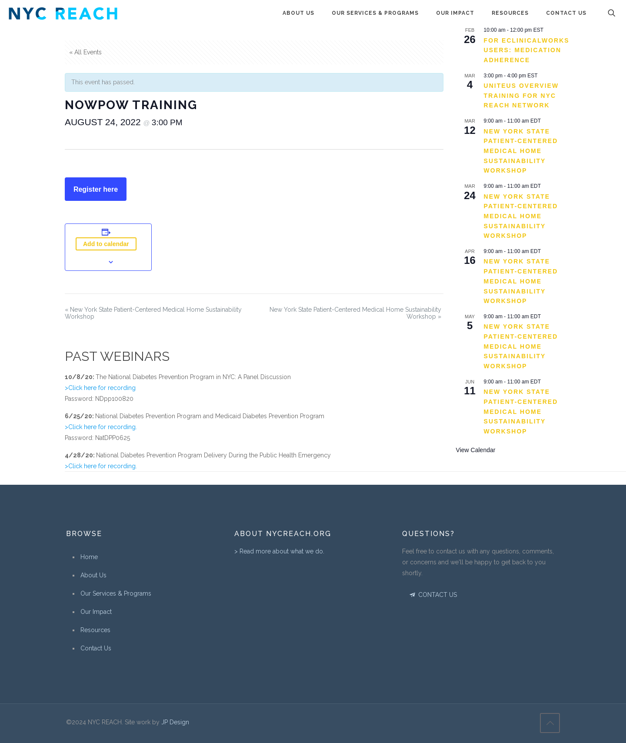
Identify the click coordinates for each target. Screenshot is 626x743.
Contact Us (95, 648)
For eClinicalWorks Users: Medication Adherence (526, 50)
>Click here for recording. (101, 426)
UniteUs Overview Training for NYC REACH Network (521, 95)
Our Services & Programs (115, 593)
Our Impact (96, 611)
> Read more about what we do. (279, 551)
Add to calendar (106, 243)
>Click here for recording (100, 387)
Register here (95, 189)
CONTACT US (432, 594)
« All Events (85, 52)
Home (89, 556)
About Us (93, 575)
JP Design (175, 722)
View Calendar (476, 449)
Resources (95, 629)
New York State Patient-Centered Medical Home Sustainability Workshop (521, 151)
